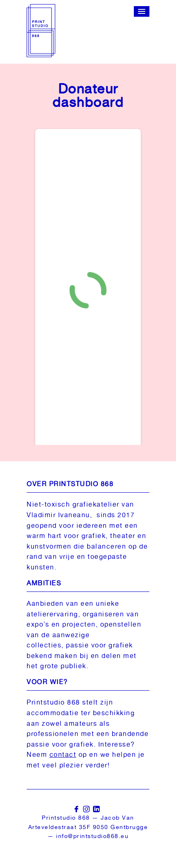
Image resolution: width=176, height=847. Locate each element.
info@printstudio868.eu (92, 836)
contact (63, 754)
